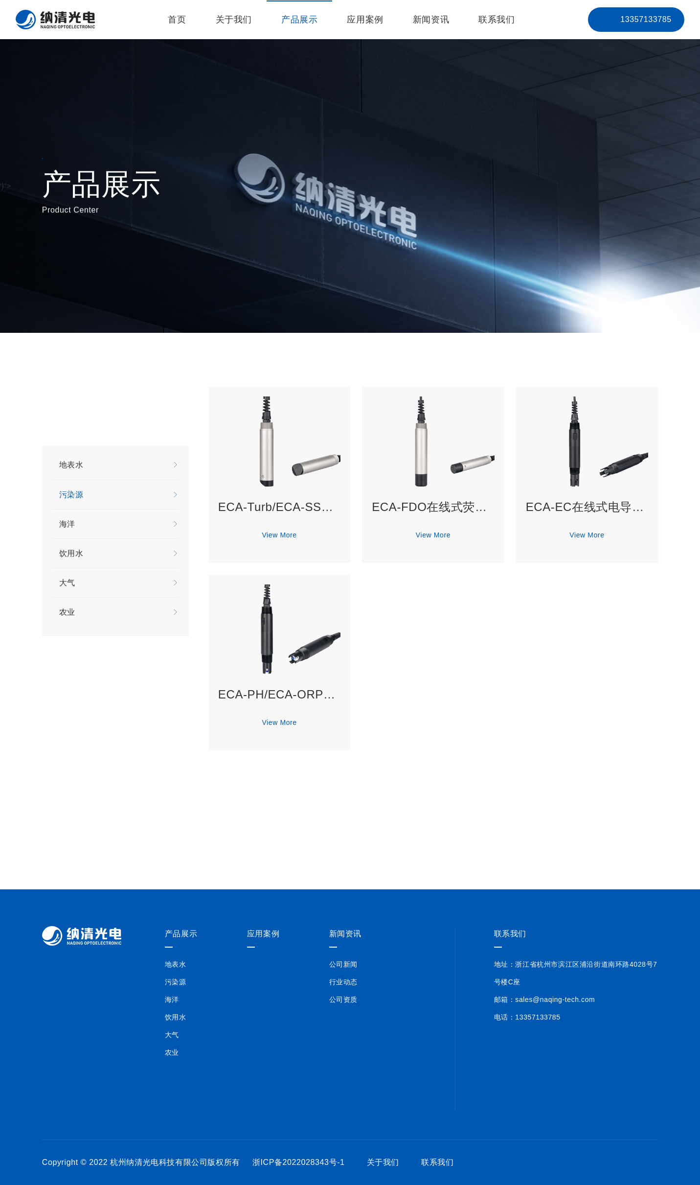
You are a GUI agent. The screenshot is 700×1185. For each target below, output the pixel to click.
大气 (119, 583)
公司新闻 (343, 964)
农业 (119, 612)
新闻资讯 (431, 19)
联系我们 (496, 19)
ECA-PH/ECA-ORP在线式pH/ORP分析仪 (279, 694)
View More (279, 535)
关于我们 (234, 19)
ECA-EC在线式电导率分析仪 (587, 507)
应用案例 (365, 19)
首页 (177, 19)
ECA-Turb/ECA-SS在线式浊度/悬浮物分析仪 (279, 507)
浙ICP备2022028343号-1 (298, 1162)
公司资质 (343, 999)
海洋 (119, 524)
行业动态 (343, 982)
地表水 (119, 465)
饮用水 (119, 554)
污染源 (119, 495)
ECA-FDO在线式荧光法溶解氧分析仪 (433, 507)
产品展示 (299, 19)
